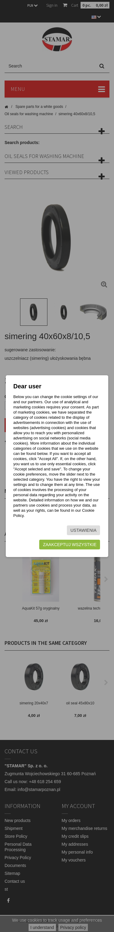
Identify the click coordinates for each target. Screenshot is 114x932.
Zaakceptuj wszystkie (69, 544)
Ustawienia (84, 530)
